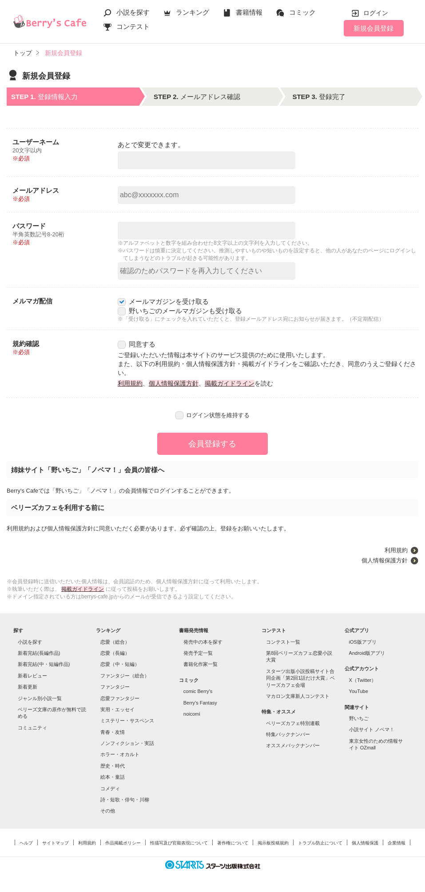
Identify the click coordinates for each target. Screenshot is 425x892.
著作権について (232, 842)
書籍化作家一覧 (200, 664)
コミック (302, 12)
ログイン (375, 12)
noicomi (191, 714)
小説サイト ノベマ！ (371, 729)
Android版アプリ (367, 653)
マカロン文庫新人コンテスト (298, 696)
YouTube (358, 691)
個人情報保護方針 (174, 383)
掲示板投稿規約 (273, 842)
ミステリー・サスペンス (127, 720)
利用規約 (130, 383)
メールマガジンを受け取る (163, 301)
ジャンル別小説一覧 (40, 698)
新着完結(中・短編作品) (44, 664)
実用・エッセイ (117, 709)
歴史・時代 (112, 766)
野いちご (359, 718)
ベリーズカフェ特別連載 (293, 723)
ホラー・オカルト (119, 754)
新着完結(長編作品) (39, 653)
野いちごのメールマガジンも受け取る (180, 311)
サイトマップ (55, 842)
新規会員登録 (373, 28)
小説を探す (133, 12)
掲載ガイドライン (229, 383)
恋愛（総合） (115, 642)
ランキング (192, 12)
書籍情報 (249, 12)
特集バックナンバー (288, 734)
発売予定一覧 (198, 653)
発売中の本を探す (202, 642)
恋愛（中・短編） (119, 664)
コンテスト (133, 26)
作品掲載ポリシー (123, 842)
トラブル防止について (320, 842)
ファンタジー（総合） (124, 675)
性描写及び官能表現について (179, 842)
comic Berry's (198, 691)
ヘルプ (26, 842)
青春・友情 (112, 732)
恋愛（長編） (115, 653)
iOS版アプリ (363, 642)
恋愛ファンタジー (119, 698)
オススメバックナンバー (293, 745)
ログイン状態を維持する (212, 415)
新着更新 (27, 686)
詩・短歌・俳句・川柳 (124, 799)
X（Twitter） (363, 680)
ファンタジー (115, 686)
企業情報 (396, 842)
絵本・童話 (112, 777)
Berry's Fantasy (200, 702)
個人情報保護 (365, 842)
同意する (136, 344)
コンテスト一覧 (283, 642)
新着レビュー (32, 675)
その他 (107, 810)
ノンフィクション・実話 (127, 743)
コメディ (110, 788)
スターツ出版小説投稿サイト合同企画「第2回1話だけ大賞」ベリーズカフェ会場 (300, 678)
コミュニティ (32, 727)
